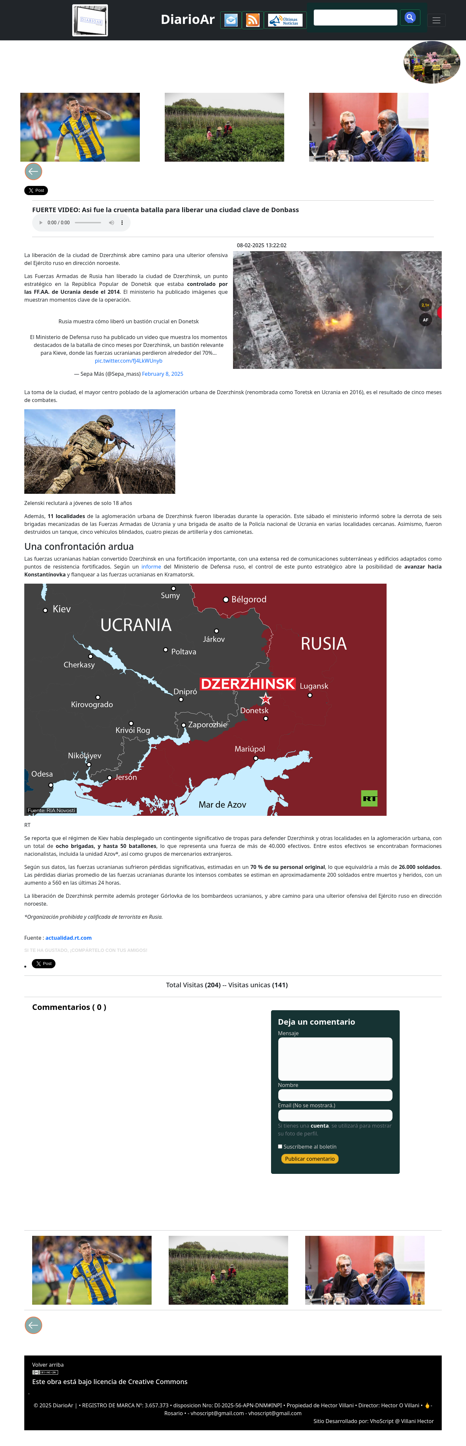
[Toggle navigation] (436, 20)
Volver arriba (48, 1364)
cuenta (320, 1125)
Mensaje (288, 1033)
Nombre (288, 1085)
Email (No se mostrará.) (306, 1105)
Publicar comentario (310, 1158)
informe (151, 566)
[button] (231, 20)
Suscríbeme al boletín (310, 1146)
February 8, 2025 (162, 373)
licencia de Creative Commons (141, 1381)
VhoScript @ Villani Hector (402, 1421)
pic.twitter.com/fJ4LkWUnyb (128, 360)
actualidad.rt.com (69, 937)
